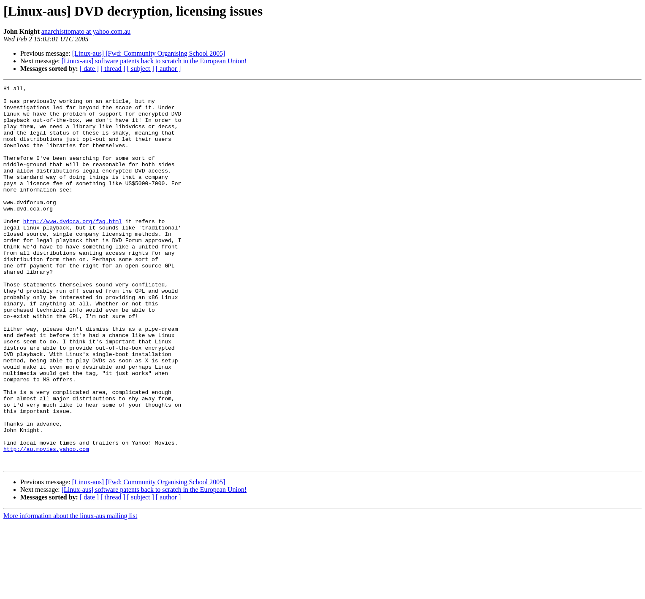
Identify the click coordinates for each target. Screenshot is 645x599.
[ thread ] (112, 68)
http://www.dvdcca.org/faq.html (72, 249)
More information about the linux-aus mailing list (70, 591)
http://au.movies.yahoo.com (46, 522)
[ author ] (168, 68)
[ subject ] (140, 68)
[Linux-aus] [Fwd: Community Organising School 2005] (148, 53)
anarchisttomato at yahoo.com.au (85, 31)
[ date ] (89, 68)
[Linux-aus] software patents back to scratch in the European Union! (154, 61)
